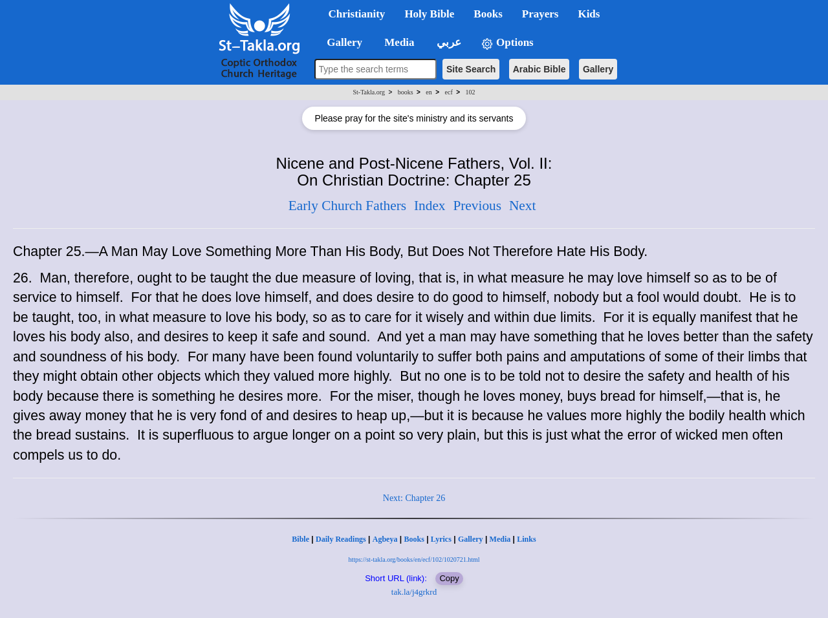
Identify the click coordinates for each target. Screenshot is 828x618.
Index (430, 205)
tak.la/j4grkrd (414, 592)
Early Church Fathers (347, 205)
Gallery (598, 69)
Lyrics (441, 539)
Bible (300, 539)
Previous (477, 205)
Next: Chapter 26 (414, 498)
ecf (449, 92)
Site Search (471, 69)
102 (470, 92)
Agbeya (385, 539)
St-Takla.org (369, 92)
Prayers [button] (540, 14)
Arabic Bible (539, 69)
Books (414, 539)
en (428, 92)
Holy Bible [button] (429, 14)
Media (500, 539)
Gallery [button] (341, 42)
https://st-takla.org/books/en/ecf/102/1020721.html (413, 559)
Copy (449, 578)
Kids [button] (589, 14)
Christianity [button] (357, 14)
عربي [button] (447, 42)
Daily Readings (341, 539)
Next (522, 205)
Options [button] (507, 43)
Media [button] (398, 42)
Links (526, 539)
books (405, 92)
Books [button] (488, 14)
